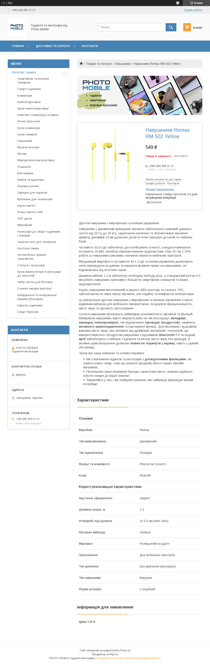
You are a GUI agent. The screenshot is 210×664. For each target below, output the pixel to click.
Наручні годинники (29, 305)
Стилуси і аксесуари (31, 265)
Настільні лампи (28, 248)
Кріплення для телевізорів (34, 199)
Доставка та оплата (53, 46)
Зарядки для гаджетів (32, 192)
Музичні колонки (28, 147)
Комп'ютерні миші (29, 102)
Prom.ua (125, 650)
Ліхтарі (22, 153)
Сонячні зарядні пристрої (34, 288)
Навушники (122, 63)
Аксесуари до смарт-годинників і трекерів (38, 233)
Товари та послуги (99, 63)
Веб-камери (25, 173)
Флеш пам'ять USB (30, 212)
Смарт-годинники (29, 89)
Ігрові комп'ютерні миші (33, 108)
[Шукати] (171, 27)
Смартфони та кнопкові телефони (33, 80)
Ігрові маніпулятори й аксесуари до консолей (39, 273)
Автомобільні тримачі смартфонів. (31, 256)
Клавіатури (24, 95)
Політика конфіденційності (144, 658)
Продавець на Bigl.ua (105, 654)
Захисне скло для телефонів (36, 242)
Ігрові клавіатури (28, 128)
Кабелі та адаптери (30, 179)
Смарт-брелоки (27, 311)
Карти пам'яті (26, 205)
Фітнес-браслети (28, 121)
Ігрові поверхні (27, 134)
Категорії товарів (24, 72)
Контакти (90, 46)
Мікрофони (24, 225)
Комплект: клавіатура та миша (37, 114)
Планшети (24, 166)
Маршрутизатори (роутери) (35, 160)
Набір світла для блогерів (34, 282)
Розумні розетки (28, 186)
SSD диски (24, 218)
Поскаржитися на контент (111, 658)
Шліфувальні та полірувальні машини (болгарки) (37, 297)
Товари (18, 46)
